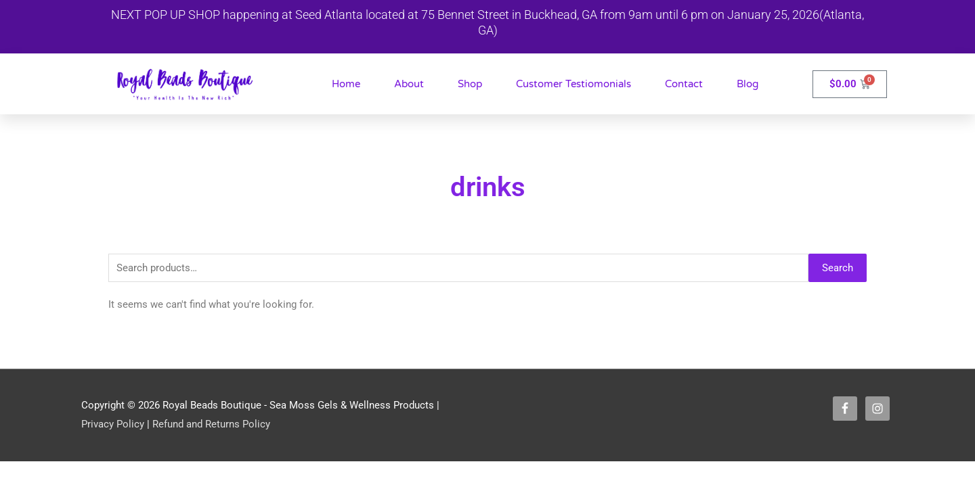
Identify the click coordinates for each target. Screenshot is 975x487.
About (409, 84)
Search (837, 268)
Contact (684, 84)
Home (346, 84)
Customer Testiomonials (573, 84)
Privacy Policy (112, 425)
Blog (747, 84)
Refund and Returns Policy (211, 425)
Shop (470, 84)
